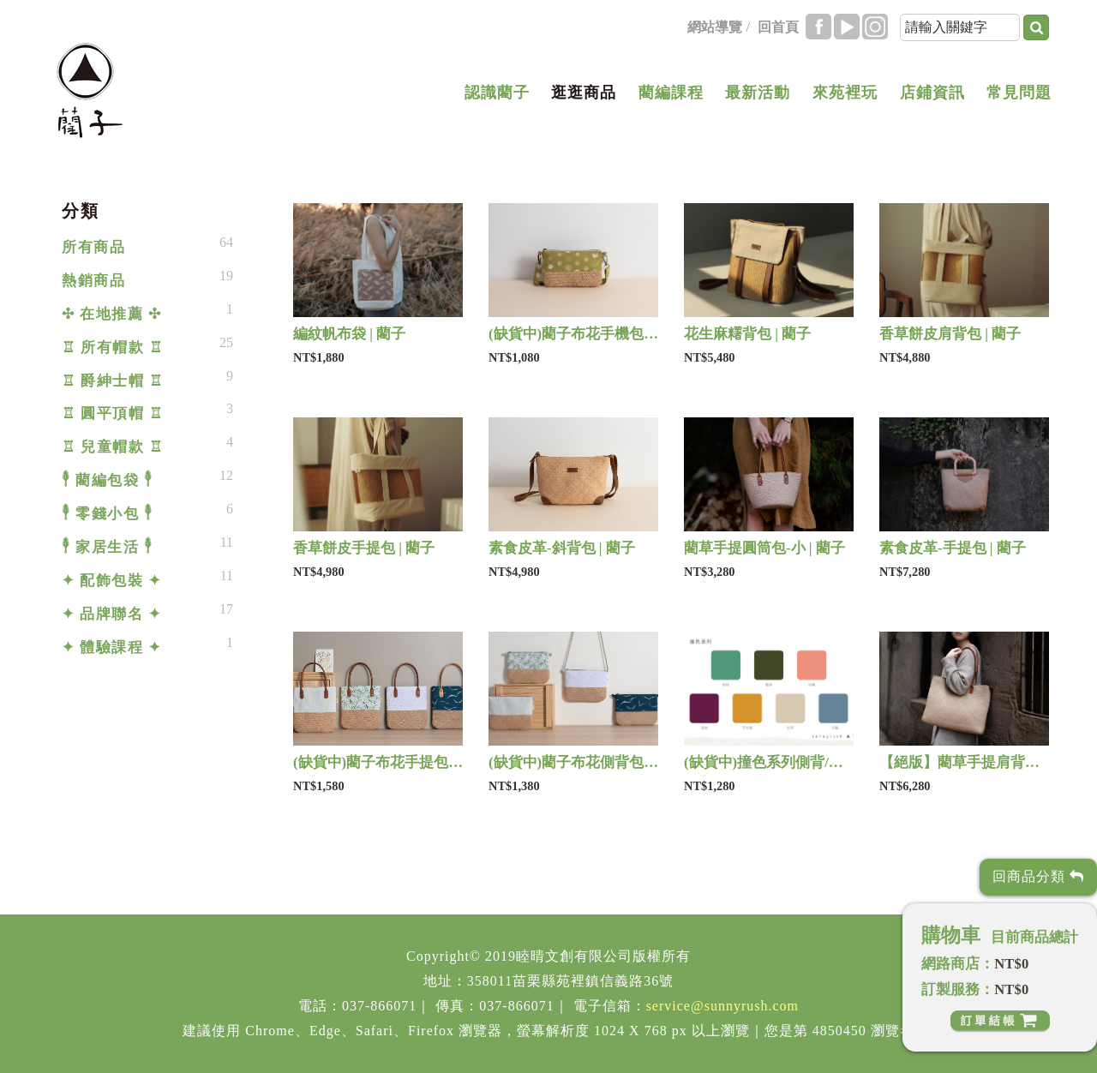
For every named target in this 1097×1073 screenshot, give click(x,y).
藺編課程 (671, 92)
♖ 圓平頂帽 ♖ (112, 413)
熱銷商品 (93, 281)
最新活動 (757, 92)
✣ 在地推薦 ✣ (111, 314)
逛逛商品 (583, 92)
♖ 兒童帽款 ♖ (112, 447)
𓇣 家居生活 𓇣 (107, 547)
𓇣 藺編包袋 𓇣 (107, 480)
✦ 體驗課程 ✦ (111, 647)
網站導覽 (714, 27)
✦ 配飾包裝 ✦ (111, 580)
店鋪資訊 (932, 92)
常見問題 (1019, 92)
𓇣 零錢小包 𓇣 (107, 514)
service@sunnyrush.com (722, 1005)
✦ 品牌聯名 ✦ (111, 614)
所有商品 (93, 247)
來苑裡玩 (845, 92)
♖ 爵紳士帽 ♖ (112, 381)
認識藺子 (497, 92)
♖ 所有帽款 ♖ (112, 347)
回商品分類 (1038, 876)
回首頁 (778, 27)
